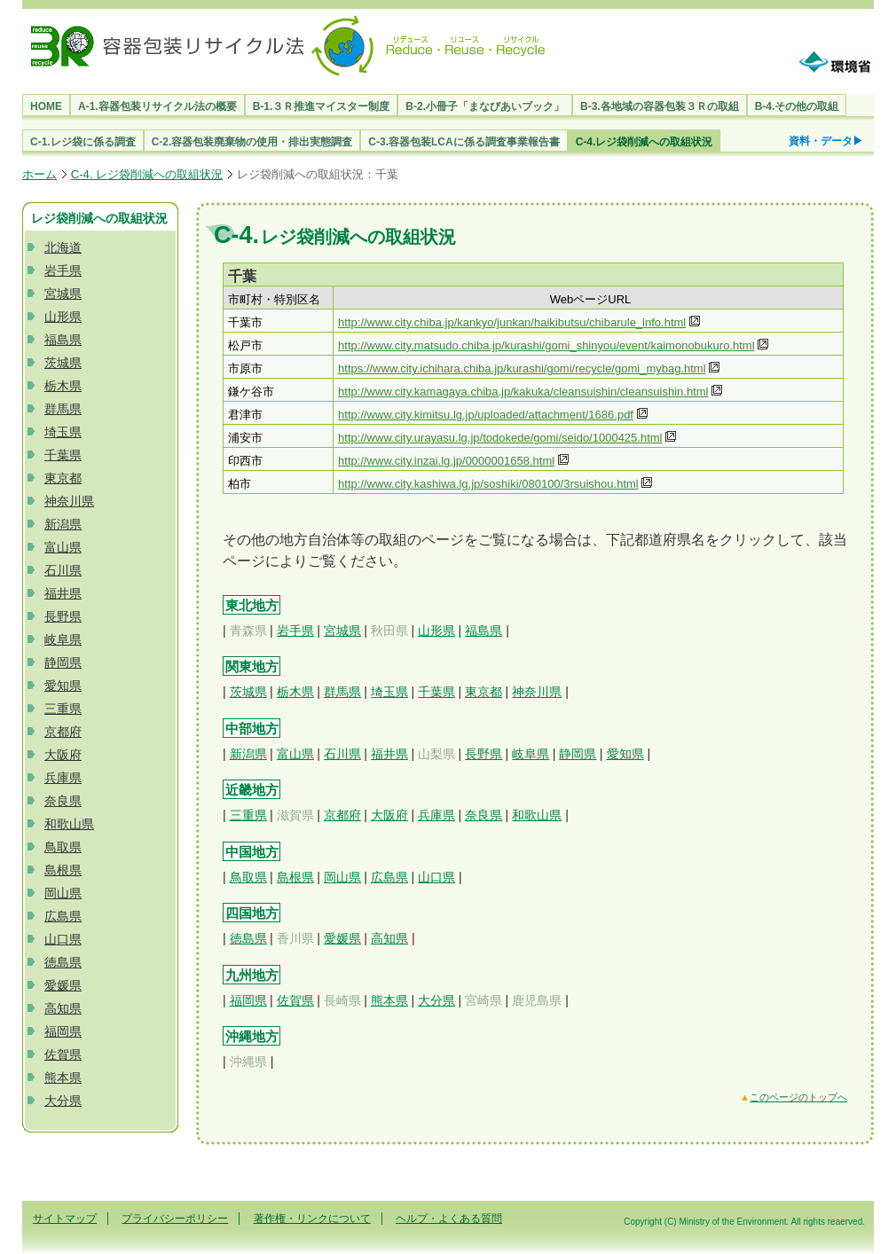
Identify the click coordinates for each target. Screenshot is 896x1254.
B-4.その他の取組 (797, 106)
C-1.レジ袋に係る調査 (83, 142)
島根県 (63, 870)
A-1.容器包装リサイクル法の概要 (157, 106)
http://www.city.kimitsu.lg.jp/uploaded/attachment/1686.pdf (485, 414)
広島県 (63, 916)
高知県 (63, 1008)
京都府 (63, 732)
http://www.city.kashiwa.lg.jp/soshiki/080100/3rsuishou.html (488, 483)
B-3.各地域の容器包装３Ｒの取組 (659, 106)
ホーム (39, 174)
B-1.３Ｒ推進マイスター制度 (321, 106)
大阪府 (63, 755)
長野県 (63, 616)
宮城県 (63, 293)
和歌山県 (69, 824)
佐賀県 (63, 1054)
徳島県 (63, 962)
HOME (46, 106)
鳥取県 (63, 847)
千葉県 (63, 455)
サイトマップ (65, 1218)
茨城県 (63, 363)
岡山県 (63, 893)
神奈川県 (69, 501)
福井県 (63, 593)
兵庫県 (63, 778)
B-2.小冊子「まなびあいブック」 (484, 106)
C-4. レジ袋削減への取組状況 (147, 174)
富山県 (63, 547)
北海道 (63, 247)
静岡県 (63, 662)
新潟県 (63, 524)
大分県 (63, 1100)
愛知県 (63, 685)
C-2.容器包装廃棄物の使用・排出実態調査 (252, 142)
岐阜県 (63, 639)
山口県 (63, 939)
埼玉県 (63, 432)
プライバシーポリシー (175, 1218)
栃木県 (63, 386)
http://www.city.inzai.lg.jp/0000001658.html (446, 460)
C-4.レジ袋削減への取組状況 (644, 142)
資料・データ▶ (826, 141)
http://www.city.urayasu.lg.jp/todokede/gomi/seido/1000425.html (500, 437)
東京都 (63, 478)
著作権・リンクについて (312, 1218)
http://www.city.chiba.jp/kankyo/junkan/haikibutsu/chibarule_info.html (512, 322)
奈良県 (63, 801)
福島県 (63, 340)
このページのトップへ (798, 1097)
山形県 (63, 317)
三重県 (63, 708)
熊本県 (63, 1077)
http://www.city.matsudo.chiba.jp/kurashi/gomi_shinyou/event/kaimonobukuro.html (546, 345)
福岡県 (63, 1031)
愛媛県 (63, 985)
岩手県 (63, 270)
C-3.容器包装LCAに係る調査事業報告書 (463, 142)
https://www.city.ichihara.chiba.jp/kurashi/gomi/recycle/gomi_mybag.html (521, 368)
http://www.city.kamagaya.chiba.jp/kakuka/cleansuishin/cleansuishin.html (523, 391)
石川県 (63, 570)
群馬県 (63, 409)
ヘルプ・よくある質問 (449, 1218)
